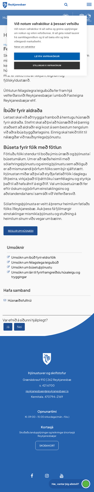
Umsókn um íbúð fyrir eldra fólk (33, 257)
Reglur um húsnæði (20, 230)
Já (7, 327)
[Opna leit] (66, 4)
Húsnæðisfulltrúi (20, 300)
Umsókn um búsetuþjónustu (32, 267)
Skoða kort (47, 445)
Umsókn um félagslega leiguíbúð (35, 262)
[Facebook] (32, 475)
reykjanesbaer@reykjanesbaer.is (47, 391)
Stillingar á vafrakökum (47, 65)
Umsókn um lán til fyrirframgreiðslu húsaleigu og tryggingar (45, 274)
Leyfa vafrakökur (47, 56)
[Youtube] (61, 475)
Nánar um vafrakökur (24, 46)
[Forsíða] (14, 4)
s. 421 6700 (47, 385)
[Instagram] (47, 475)
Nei (19, 327)
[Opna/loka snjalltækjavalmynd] (89, 5)
